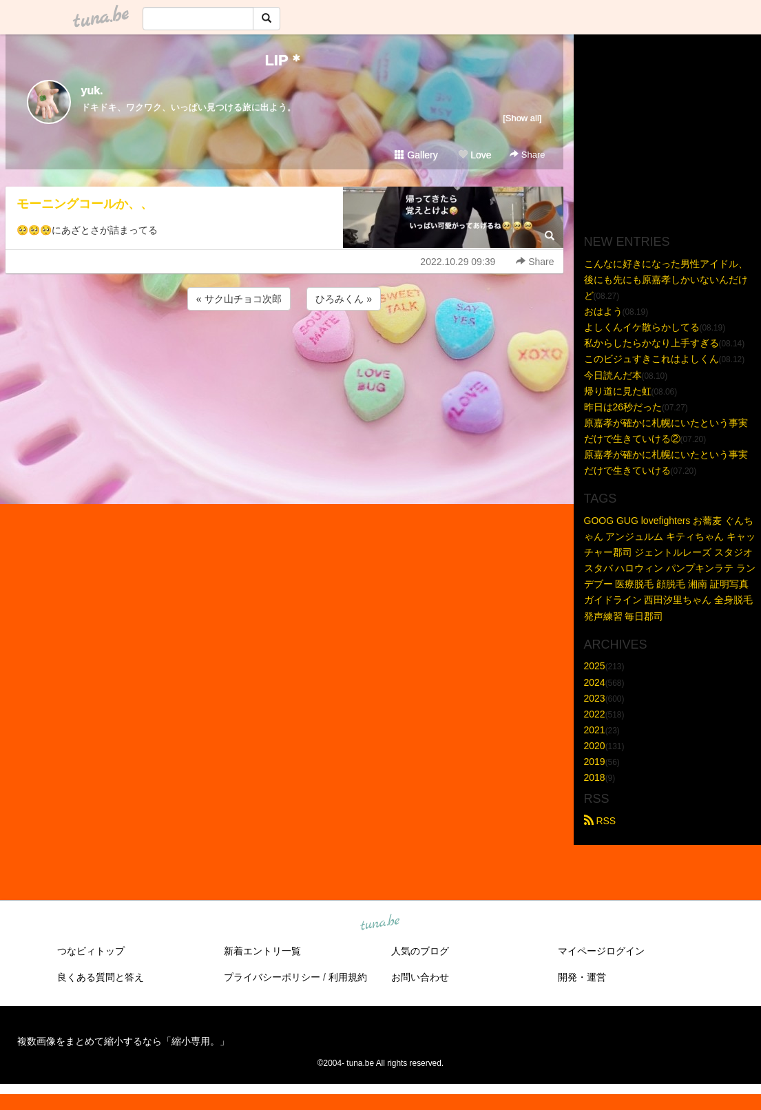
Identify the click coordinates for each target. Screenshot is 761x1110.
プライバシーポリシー (272, 977)
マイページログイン (601, 950)
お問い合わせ (420, 977)
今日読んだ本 (613, 375)
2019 (594, 761)
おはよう (603, 311)
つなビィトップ (91, 950)
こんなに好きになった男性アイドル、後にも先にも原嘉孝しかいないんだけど (666, 279)
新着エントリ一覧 (262, 950)
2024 (594, 682)
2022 (594, 714)
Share (527, 154)
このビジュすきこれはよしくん (651, 358)
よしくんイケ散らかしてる (642, 327)
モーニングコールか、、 (85, 204)
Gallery (416, 154)
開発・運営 (582, 977)
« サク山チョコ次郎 (239, 298)
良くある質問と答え (100, 977)
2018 (594, 777)
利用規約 (348, 977)
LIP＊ (283, 60)
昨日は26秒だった (623, 406)
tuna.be (380, 923)
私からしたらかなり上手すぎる (651, 342)
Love (474, 154)
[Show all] (522, 118)
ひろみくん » (343, 298)
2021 (594, 729)
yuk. (92, 90)
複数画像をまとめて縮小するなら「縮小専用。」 (123, 1041)
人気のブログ (420, 950)
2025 (594, 665)
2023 (594, 698)
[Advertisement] (284, 350)
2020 (594, 745)
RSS (600, 820)
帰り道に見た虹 (617, 391)
